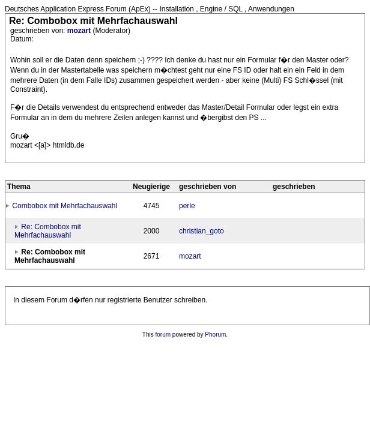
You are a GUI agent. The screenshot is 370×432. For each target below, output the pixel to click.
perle (187, 206)
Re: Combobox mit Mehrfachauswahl (47, 231)
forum (163, 334)
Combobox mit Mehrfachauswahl (64, 206)
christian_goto (201, 231)
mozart (80, 30)
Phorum (215, 334)
